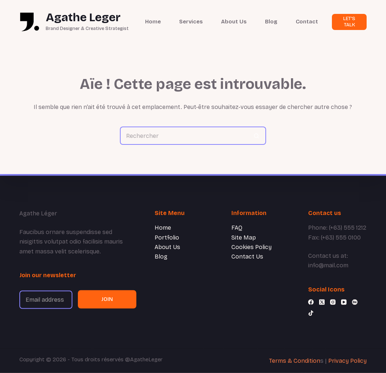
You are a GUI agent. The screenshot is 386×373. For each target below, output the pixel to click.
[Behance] (354, 302)
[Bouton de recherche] (257, 136)
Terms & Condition (294, 360)
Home (153, 21)
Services (191, 21)
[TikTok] (311, 313)
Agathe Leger (83, 17)
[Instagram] (333, 302)
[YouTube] (344, 302)
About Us (234, 21)
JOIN (107, 299)
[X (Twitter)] (322, 302)
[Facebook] (311, 302)
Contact (307, 21)
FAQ (236, 227)
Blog (271, 21)
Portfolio (167, 237)
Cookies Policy (251, 247)
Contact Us (247, 256)
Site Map (243, 237)
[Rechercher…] (184, 136)
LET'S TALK (349, 22)
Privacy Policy (347, 360)
